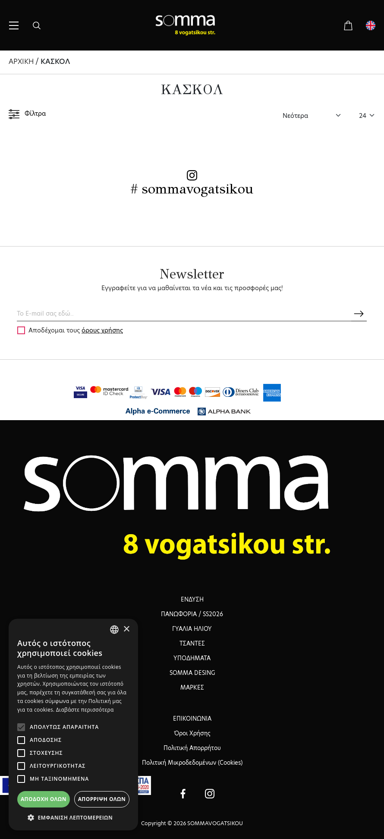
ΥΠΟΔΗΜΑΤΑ (192, 658)
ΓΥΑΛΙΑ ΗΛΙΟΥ (192, 629)
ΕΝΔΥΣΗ (192, 599)
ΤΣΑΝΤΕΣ (192, 643)
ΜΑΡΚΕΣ (192, 687)
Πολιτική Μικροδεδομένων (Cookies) (192, 762)
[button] (73, 817)
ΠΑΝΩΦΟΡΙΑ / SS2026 (192, 614)
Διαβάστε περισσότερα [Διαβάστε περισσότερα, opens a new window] (85, 709)
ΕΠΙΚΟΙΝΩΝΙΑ (192, 718)
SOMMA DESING (192, 673)
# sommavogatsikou (192, 188)
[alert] (73, 724)
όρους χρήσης (102, 330)
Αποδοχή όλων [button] (43, 799)
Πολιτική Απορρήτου (192, 748)
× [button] (126, 629)
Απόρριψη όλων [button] (102, 799)
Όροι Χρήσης (192, 733)
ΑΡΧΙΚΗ (21, 61)
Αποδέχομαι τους (75, 330)
